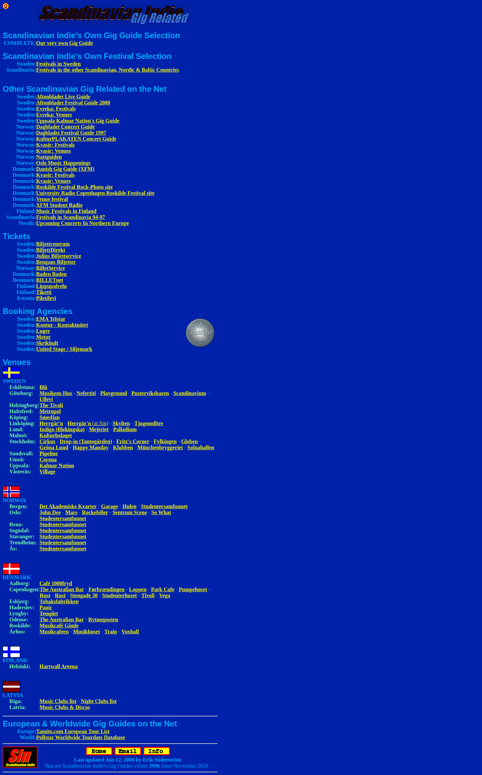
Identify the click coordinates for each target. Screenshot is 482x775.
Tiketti (44, 292)
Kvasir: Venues (53, 151)
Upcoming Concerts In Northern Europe (82, 223)
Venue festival (52, 199)
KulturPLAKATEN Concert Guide (76, 139)
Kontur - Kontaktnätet (62, 325)
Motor (43, 337)
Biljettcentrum (53, 244)
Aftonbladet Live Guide (63, 96)
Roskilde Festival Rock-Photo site (74, 187)
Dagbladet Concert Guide (65, 127)
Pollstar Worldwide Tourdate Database (80, 737)
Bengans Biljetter (56, 262)
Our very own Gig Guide (64, 43)
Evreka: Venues (54, 115)
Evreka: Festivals (56, 108)
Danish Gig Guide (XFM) (65, 169)
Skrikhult (47, 343)
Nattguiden (49, 157)
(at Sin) (88, 423)
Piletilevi (46, 298)
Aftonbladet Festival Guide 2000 (73, 102)
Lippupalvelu (51, 286)
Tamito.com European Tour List (72, 731)
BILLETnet (49, 280)
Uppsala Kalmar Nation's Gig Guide (77, 121)
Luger (43, 331)
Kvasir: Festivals (55, 145)
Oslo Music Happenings (63, 163)
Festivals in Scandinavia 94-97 (70, 217)
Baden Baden (51, 274)
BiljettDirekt (50, 250)
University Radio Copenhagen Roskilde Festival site (95, 193)
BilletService (50, 268)
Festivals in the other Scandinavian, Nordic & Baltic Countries (107, 70)
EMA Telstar (51, 319)
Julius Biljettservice (58, 256)
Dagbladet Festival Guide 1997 (71, 133)
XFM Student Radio (59, 205)
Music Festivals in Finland (66, 211)
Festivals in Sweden (58, 64)
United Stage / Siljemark (64, 349)
